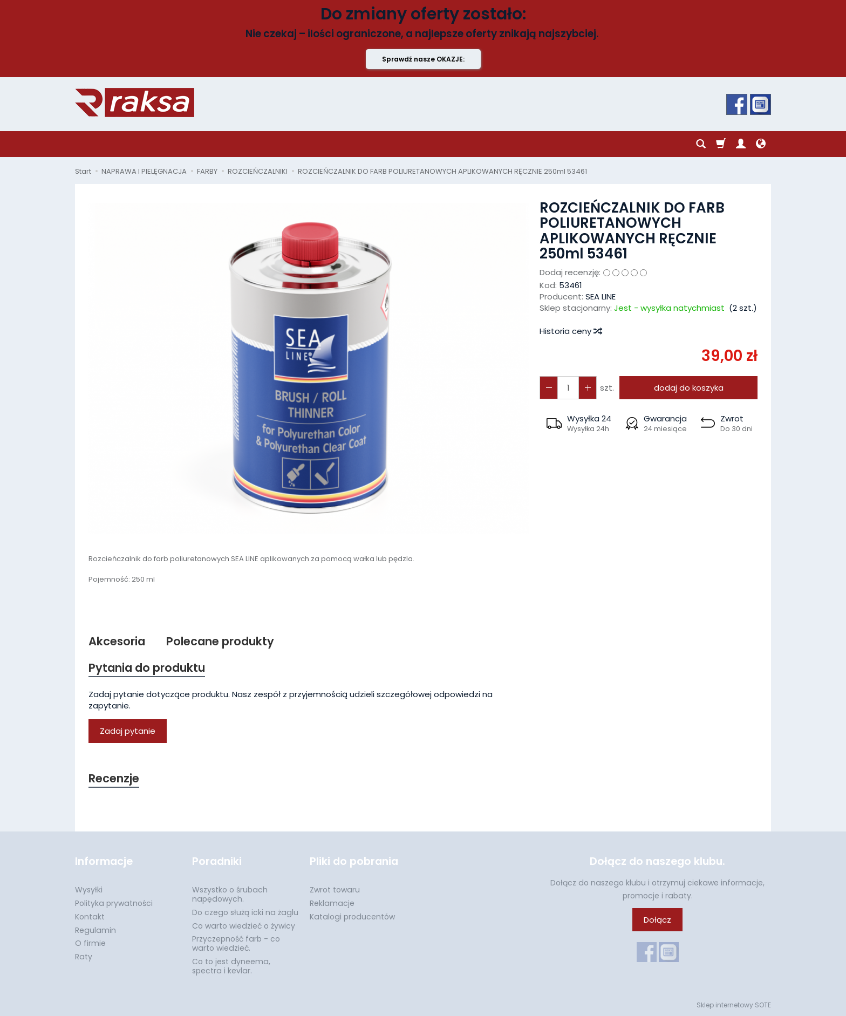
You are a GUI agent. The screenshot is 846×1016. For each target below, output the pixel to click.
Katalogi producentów (352, 916)
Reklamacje (332, 903)
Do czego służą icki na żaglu (245, 912)
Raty (83, 956)
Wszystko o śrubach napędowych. (230, 894)
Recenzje (113, 778)
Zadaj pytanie (127, 731)
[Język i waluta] (761, 144)
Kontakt (90, 916)
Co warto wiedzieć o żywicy (243, 925)
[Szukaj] (701, 144)
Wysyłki (89, 889)
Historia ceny (570, 331)
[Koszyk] (721, 144)
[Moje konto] (741, 144)
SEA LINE (600, 296)
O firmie (90, 943)
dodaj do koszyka (689, 387)
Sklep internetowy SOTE (734, 1005)
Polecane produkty (220, 641)
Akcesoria (116, 641)
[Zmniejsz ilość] (587, 387)
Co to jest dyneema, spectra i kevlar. (231, 966)
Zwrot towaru (335, 889)
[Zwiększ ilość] (549, 387)
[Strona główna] (134, 102)
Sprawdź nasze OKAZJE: (423, 59)
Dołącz (657, 919)
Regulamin (95, 930)
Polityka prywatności (114, 903)
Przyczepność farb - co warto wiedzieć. (236, 943)
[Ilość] (568, 387)
